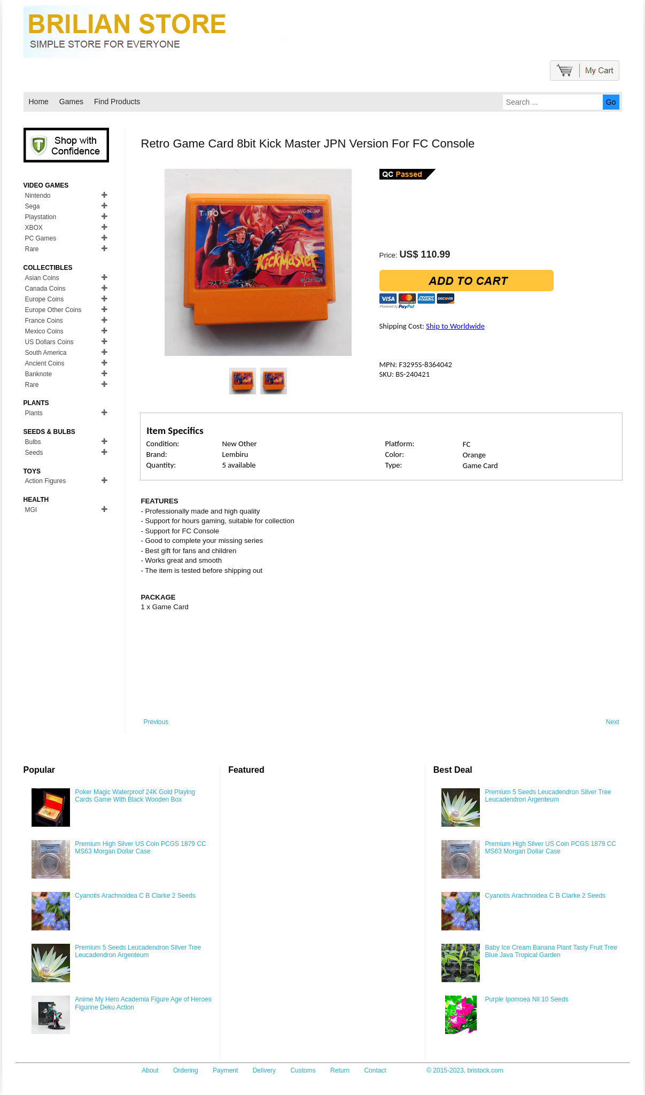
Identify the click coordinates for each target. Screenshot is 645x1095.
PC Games (41, 238)
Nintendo (38, 195)
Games (71, 101)
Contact (375, 1070)
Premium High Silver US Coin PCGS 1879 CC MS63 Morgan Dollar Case (140, 847)
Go (611, 102)
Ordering (185, 1070)
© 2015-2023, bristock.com (464, 1070)
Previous (156, 722)
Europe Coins (44, 299)
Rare (32, 249)
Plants (34, 413)
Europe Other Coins (53, 310)
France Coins (44, 320)
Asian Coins (42, 278)
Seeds (34, 452)
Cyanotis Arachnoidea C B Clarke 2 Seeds (135, 895)
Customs (302, 1070)
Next (612, 722)
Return (339, 1070)
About (150, 1070)
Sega (32, 206)
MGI (31, 510)
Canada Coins (45, 288)
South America (46, 352)
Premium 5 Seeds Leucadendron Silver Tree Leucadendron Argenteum (138, 951)
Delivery (264, 1070)
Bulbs (33, 442)
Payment (225, 1070)
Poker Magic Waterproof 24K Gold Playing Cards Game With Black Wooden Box (135, 795)
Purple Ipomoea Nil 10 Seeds (527, 999)
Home (39, 101)
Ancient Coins (45, 363)
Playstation (41, 217)
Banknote (38, 374)
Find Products (117, 101)
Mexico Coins (44, 331)
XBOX (34, 227)
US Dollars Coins (49, 342)
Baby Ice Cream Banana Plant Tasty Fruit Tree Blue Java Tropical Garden (551, 951)
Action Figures (45, 481)
